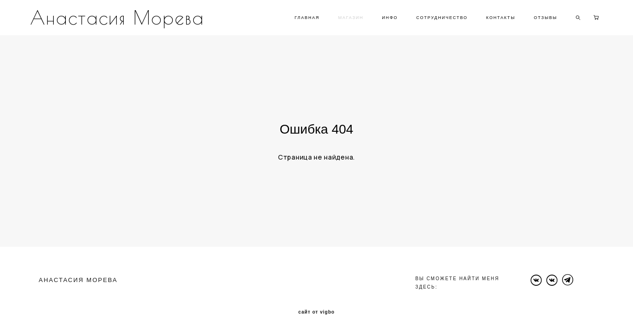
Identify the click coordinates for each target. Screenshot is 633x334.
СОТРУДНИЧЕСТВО (442, 17)
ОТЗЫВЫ (545, 17)
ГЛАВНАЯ (307, 17)
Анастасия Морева (117, 17)
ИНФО (390, 17)
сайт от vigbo (316, 312)
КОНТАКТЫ (500, 17)
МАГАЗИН (351, 17)
